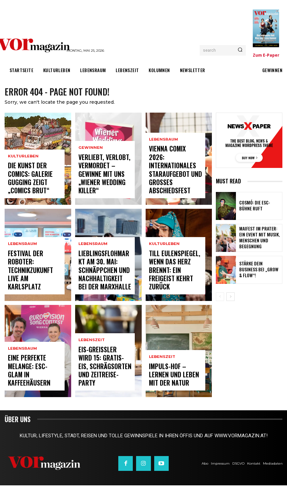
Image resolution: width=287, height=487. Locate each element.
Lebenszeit (91, 360)
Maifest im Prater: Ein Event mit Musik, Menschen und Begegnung (259, 239)
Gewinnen (89, 167)
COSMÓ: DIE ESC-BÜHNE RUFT (257, 207)
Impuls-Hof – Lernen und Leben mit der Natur (171, 379)
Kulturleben (23, 173)
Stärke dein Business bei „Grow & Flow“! (259, 271)
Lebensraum (22, 269)
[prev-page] (220, 298)
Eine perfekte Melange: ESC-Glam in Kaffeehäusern (33, 379)
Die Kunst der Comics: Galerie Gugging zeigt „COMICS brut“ (32, 187)
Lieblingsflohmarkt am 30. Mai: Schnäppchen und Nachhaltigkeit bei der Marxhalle (104, 280)
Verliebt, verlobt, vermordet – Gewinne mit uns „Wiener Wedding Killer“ (102, 184)
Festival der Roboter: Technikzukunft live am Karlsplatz (33, 283)
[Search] (240, 50)
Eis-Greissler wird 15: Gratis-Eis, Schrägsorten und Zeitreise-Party (102, 376)
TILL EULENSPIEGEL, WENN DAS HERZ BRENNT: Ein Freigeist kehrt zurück (175, 283)
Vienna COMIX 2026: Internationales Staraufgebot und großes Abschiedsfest (175, 184)
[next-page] (230, 298)
